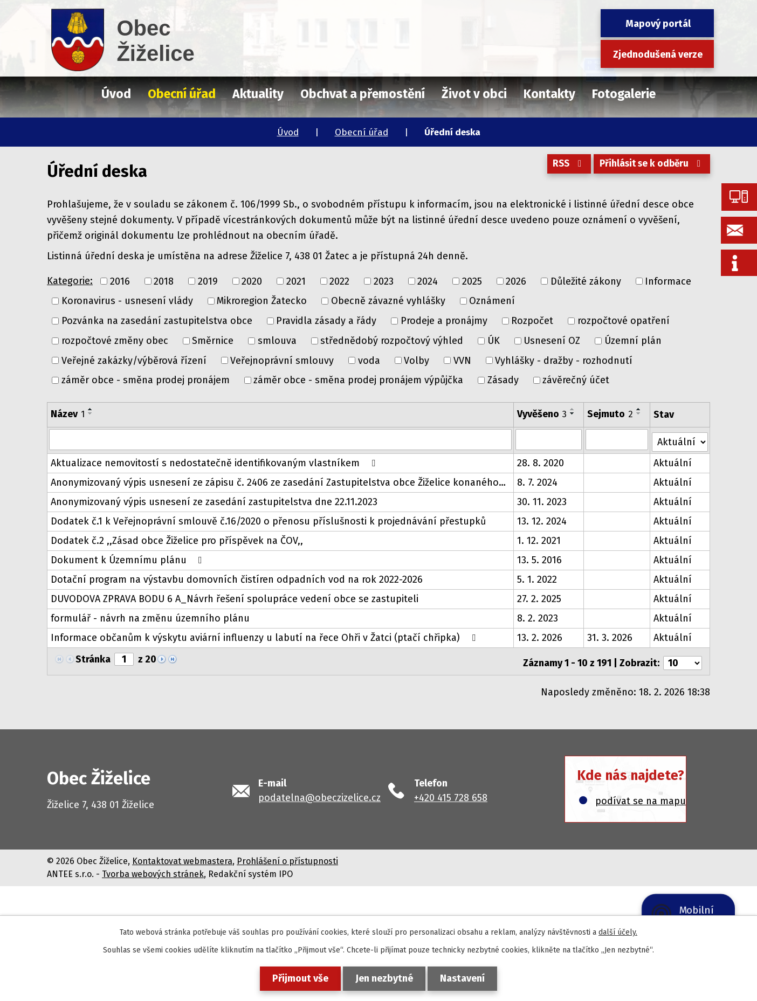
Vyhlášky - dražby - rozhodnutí (563, 360)
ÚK (493, 341)
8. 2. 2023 (537, 616)
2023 (384, 281)
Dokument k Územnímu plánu (129, 558)
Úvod (288, 132)
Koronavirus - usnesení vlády (127, 301)
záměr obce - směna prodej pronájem (145, 380)
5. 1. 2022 (537, 577)
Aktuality (258, 93)
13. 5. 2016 (539, 558)
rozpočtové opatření (623, 321)
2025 (472, 281)
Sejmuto (611, 414)
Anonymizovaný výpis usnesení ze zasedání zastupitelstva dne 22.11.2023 (214, 500)
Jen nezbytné (384, 978)
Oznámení (492, 301)
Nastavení (466, 978)
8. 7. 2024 (537, 480)
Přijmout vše (296, 978)
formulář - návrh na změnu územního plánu (150, 616)
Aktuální (673, 461)
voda (369, 360)
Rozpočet (532, 321)
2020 (252, 281)
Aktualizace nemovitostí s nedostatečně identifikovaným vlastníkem (215, 461)
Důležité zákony (585, 281)
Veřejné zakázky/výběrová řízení (134, 360)
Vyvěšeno (542, 414)
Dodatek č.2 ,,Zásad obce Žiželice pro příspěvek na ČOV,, (177, 538)
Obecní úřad (361, 132)
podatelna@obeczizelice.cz (319, 792)
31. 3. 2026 (610, 635)
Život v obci (474, 93)
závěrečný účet (575, 380)
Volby (416, 360)
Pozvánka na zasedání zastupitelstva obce (156, 321)
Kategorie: (70, 281)
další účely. (617, 932)
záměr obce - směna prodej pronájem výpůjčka (358, 380)
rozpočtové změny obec (114, 341)
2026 (516, 281)
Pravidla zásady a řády (326, 321)
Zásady (503, 380)
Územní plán (633, 341)
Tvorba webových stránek (153, 869)
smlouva (277, 341)
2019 (208, 281)
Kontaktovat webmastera (182, 856)
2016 (120, 281)
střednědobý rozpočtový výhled (391, 341)
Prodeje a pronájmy (444, 321)
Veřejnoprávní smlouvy (282, 360)
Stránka (93, 657)
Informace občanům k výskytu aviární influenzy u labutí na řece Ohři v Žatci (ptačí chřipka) (265, 635)
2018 (164, 281)
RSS (561, 166)
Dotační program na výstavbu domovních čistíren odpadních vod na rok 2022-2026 (237, 577)
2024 (427, 281)
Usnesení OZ (552, 341)
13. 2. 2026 (539, 635)
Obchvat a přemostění (362, 93)
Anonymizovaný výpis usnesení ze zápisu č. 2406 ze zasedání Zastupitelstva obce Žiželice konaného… (278, 480)
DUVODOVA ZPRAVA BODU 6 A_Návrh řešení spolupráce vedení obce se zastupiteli (234, 597)
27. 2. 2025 (539, 597)
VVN (462, 360)
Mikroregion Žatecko (262, 301)
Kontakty (549, 93)
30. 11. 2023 (542, 500)
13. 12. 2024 (542, 519)
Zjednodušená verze (658, 54)
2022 (339, 281)
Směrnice (212, 341)
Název (68, 414)
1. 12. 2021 (539, 538)
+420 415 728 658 (450, 792)
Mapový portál (658, 24)
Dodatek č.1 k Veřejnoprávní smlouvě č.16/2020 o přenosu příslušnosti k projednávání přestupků (268, 519)
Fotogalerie (624, 93)
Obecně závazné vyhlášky (388, 301)
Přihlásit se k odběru (650, 166)
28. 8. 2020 (540, 461)
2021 (296, 281)
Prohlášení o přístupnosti (287, 856)
